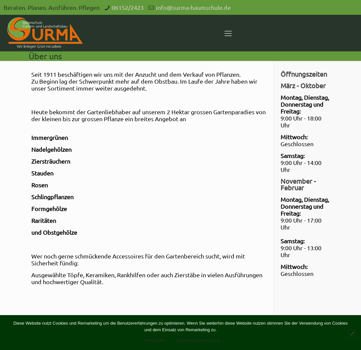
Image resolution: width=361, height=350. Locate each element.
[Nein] (352, 333)
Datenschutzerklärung (198, 340)
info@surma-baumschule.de (193, 7)
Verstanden (155, 340)
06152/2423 (128, 7)
